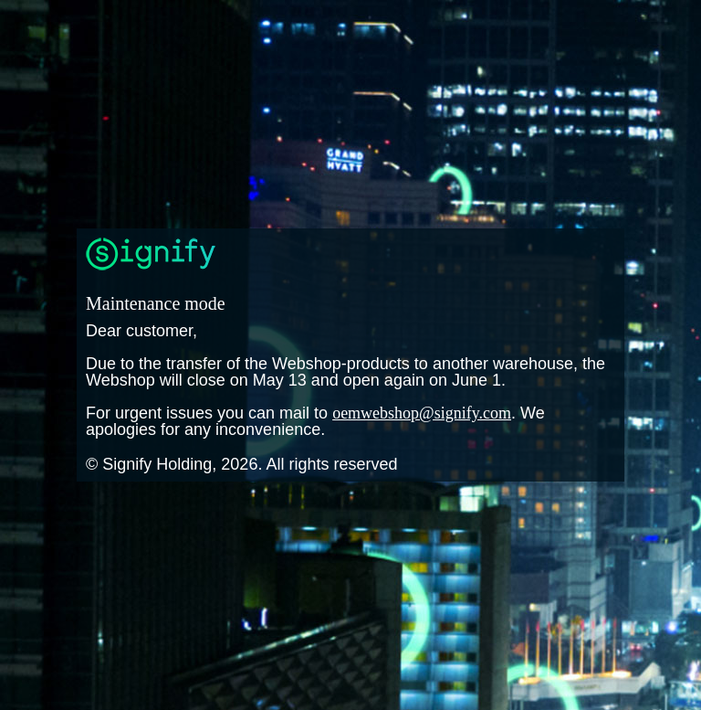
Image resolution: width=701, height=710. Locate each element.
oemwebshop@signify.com (421, 413)
